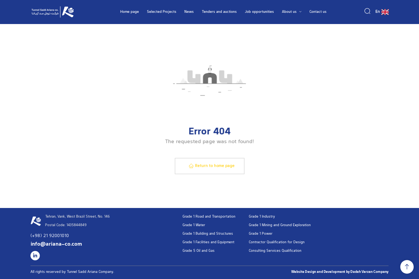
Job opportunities (259, 12)
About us (291, 12)
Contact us (318, 12)
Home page (129, 12)
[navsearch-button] (367, 11)
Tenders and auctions (219, 12)
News (189, 12)
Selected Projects (161, 12)
